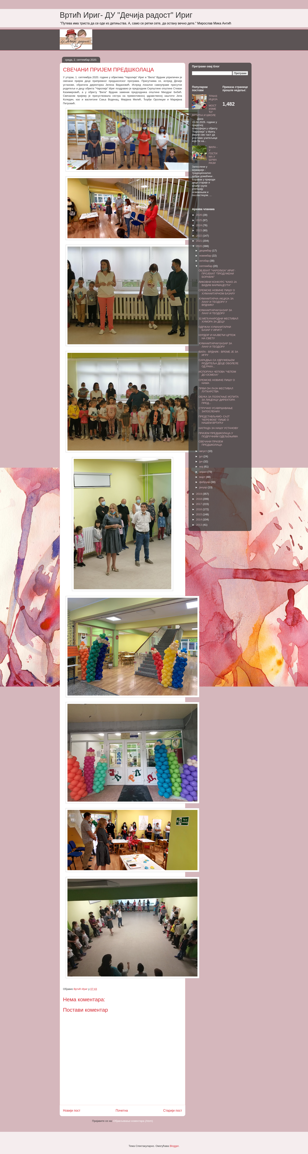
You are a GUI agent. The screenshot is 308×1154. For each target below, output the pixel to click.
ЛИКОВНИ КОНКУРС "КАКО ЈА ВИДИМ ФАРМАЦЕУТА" (217, 283)
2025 (199, 220)
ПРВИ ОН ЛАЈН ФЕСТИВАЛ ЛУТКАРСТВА (215, 390)
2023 (199, 230)
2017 (199, 504)
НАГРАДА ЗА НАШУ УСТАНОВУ (218, 428)
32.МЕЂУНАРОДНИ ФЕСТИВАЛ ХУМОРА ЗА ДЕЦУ (218, 320)
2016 (199, 509)
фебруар (205, 482)
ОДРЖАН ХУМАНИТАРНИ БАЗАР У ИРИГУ (214, 328)
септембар (206, 266)
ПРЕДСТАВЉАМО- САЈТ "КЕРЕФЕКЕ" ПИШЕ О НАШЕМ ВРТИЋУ (214, 419)
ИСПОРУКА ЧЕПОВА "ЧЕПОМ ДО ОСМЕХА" (217, 373)
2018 (199, 498)
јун (201, 461)
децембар (205, 250)
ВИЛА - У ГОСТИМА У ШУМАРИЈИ (213, 155)
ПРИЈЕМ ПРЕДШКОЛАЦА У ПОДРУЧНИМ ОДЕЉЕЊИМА (218, 435)
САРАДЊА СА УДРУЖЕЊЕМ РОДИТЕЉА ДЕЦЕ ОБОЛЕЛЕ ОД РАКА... (218, 363)
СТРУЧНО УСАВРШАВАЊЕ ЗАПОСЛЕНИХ (215, 410)
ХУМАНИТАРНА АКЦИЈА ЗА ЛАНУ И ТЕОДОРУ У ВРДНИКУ (215, 301)
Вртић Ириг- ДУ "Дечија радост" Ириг (126, 15)
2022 (199, 235)
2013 (199, 524)
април (203, 471)
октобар (204, 260)
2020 (199, 246)
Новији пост (71, 1110)
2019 (199, 493)
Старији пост (172, 1110)
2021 (199, 240)
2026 (199, 214)
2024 (199, 225)
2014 (199, 519)
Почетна (122, 1110)
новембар (205, 255)
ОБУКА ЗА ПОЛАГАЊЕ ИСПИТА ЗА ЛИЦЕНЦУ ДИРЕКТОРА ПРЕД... (218, 400)
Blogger (174, 1145)
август (203, 451)
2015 (199, 514)
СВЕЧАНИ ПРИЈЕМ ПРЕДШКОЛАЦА (210, 443)
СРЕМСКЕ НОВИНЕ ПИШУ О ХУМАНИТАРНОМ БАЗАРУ (216, 292)
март (202, 476)
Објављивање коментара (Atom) (133, 1120)
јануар (203, 487)
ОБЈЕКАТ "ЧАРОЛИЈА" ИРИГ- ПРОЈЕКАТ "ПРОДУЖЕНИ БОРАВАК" (216, 273)
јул (201, 456)
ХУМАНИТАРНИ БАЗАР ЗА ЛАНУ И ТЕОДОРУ (215, 312)
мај (201, 466)
